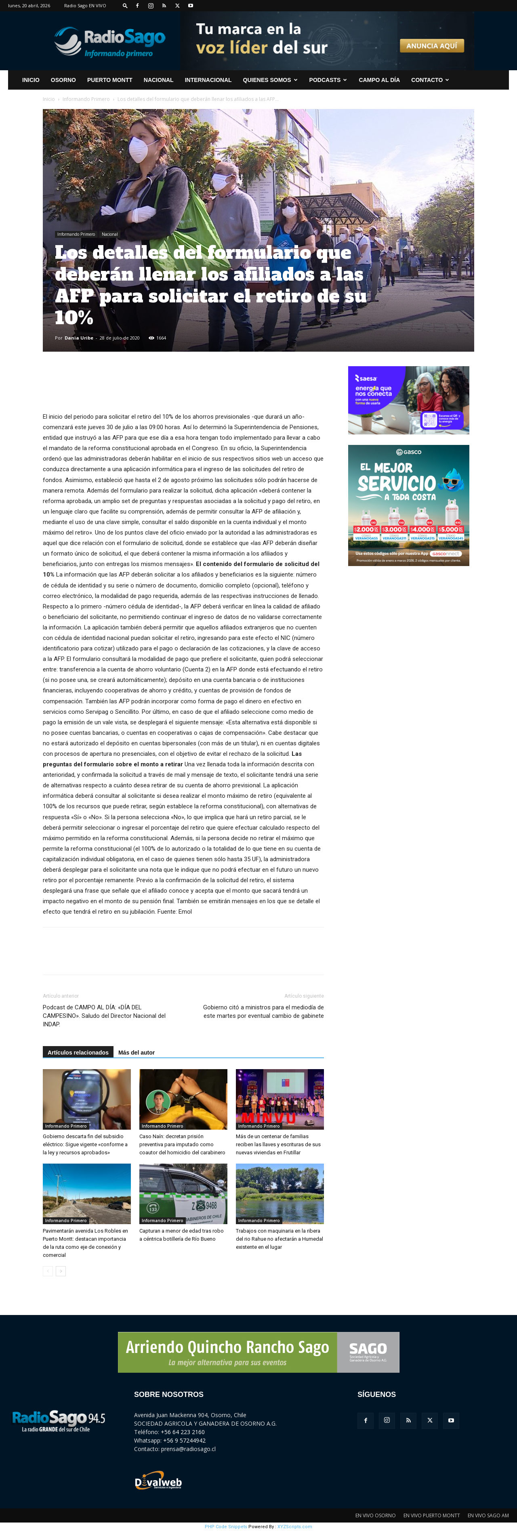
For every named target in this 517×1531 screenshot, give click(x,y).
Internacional (208, 80)
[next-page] (61, 1271)
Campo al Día (379, 80)
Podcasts (328, 80)
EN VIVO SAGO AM (488, 1515)
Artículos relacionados (78, 1052)
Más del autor (136, 1052)
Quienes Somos (270, 80)
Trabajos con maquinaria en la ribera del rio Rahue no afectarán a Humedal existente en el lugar (279, 1239)
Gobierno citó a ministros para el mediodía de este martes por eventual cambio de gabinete (263, 1011)
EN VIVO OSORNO (375, 1515)
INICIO (31, 80)
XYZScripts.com (294, 1526)
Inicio (49, 99)
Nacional (159, 80)
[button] (125, 5)
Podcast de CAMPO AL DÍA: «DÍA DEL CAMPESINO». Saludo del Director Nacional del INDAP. (104, 1016)
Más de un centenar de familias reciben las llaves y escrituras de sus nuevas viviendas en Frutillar (278, 1144)
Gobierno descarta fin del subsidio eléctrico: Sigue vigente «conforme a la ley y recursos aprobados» (85, 1144)
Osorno (63, 80)
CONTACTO (430, 80)
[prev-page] (48, 1271)
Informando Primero (86, 99)
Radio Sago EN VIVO (85, 5)
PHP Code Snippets (226, 1526)
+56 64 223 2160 (183, 1432)
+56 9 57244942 (184, 1440)
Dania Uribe (79, 338)
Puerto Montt (109, 80)
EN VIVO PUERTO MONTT (432, 1515)
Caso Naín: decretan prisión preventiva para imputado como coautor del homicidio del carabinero (182, 1144)
